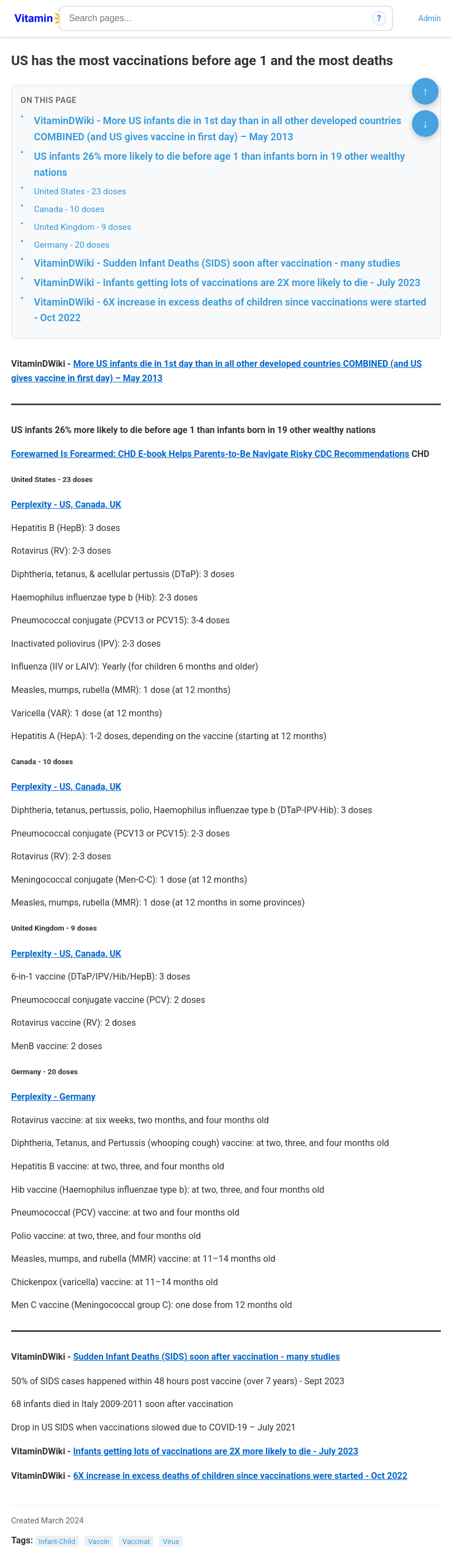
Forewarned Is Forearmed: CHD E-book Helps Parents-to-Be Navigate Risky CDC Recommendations (210, 454)
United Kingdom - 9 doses (82, 227)
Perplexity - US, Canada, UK (66, 504)
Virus (171, 1541)
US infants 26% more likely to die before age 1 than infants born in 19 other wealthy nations (219, 164)
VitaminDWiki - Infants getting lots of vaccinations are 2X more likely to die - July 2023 (227, 282)
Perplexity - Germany (53, 1096)
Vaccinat (136, 1541)
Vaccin (98, 1541)
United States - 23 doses (80, 191)
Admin (430, 18)
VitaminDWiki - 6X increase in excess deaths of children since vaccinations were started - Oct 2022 (230, 310)
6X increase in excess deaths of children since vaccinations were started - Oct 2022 (240, 1476)
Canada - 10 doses (69, 209)
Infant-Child (57, 1541)
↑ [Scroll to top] (425, 91)
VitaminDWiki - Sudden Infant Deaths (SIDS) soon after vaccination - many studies (217, 263)
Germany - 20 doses (72, 245)
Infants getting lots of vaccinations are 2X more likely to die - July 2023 (215, 1451)
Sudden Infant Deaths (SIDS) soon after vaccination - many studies (206, 1356)
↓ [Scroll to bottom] (425, 123)
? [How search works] (379, 18)
